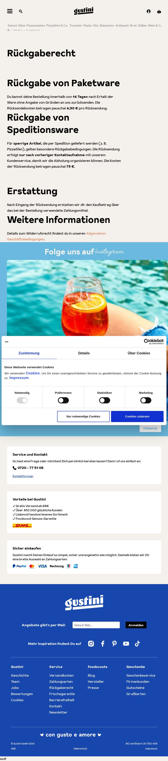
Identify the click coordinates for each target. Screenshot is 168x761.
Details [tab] (84, 353)
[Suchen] (21, 11)
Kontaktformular (23, 476)
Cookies (33, 373)
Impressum (19, 378)
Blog (91, 675)
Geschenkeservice (140, 675)
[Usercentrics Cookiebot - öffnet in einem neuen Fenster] (147, 342)
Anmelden (136, 625)
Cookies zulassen (137, 416)
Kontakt (55, 706)
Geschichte (20, 675)
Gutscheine (135, 687)
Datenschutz (80, 748)
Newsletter (58, 712)
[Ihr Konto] (149, 11)
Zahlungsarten (61, 681)
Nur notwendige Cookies (83, 416)
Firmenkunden (137, 681)
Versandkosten (61, 675)
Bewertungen (22, 693)
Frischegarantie (62, 693)
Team (15, 681)
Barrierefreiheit (61, 700)
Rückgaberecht (61, 687)
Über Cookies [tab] (139, 353)
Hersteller (96, 681)
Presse (93, 687)
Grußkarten (136, 693)
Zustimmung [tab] (29, 353)
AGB (13, 748)
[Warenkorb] (159, 11)
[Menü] (10, 11)
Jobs (15, 687)
